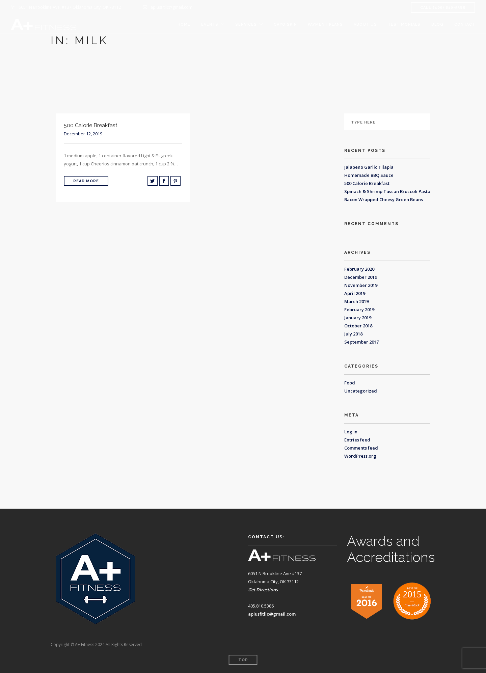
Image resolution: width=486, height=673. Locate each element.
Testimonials (404, 24)
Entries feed (357, 440)
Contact (464, 24)
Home (184, 24)
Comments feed (361, 448)
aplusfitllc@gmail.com (272, 614)
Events (209, 24)
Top (243, 660)
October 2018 (358, 326)
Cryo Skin (285, 24)
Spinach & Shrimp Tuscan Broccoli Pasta (387, 191)
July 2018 (353, 334)
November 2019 (360, 285)
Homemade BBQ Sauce (369, 175)
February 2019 (359, 309)
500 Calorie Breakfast (366, 183)
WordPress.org (360, 456)
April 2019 (354, 293)
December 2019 (360, 277)
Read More (86, 181)
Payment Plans (325, 24)
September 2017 (361, 342)
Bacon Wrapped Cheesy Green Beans (383, 199)
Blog (437, 24)
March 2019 (356, 301)
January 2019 (357, 318)
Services (246, 24)
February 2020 (359, 269)
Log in (350, 432)
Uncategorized (360, 391)
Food (349, 383)
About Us (365, 24)
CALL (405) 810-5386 (443, 7)
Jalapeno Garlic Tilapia (369, 167)
